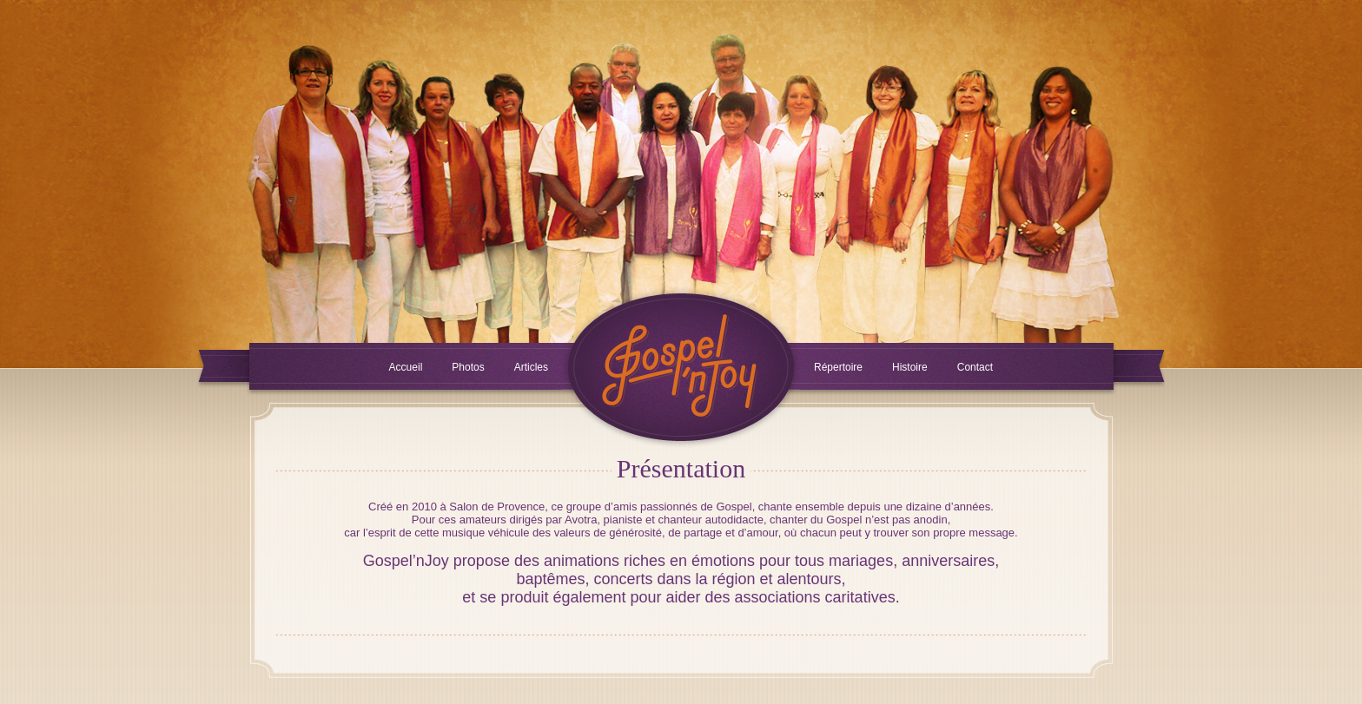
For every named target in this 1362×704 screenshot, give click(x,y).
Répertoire (838, 367)
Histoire (910, 367)
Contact (975, 367)
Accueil (406, 367)
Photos (468, 367)
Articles (531, 367)
